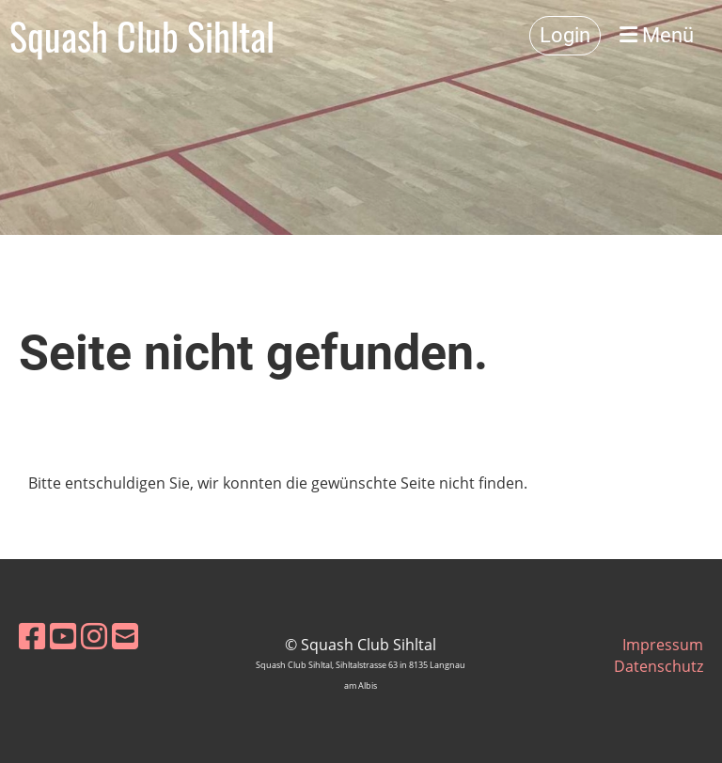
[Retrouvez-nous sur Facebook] (32, 635)
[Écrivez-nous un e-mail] (125, 635)
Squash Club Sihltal (142, 35)
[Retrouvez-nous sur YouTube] (63, 635)
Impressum (662, 644)
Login (565, 35)
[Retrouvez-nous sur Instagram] (94, 635)
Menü (657, 35)
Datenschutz (658, 666)
